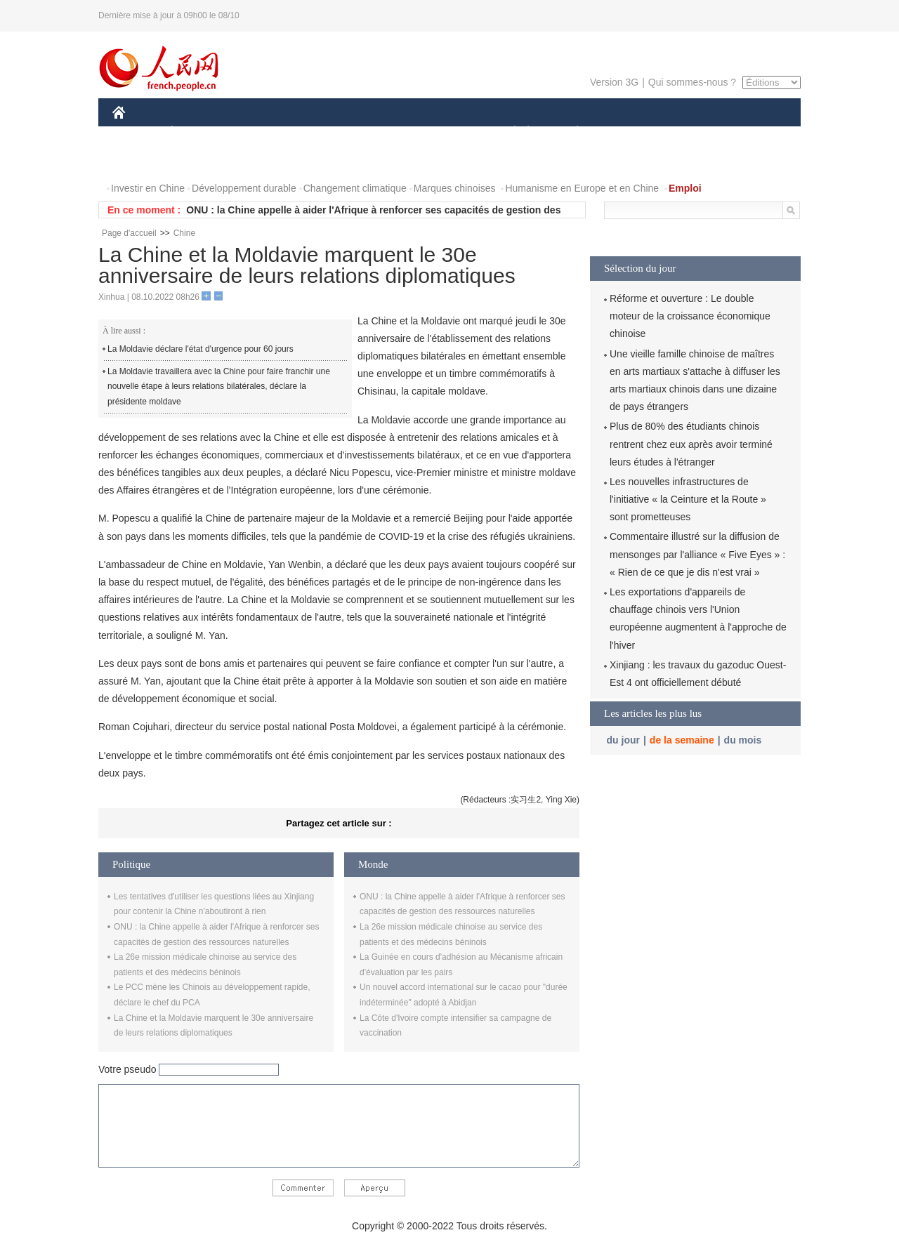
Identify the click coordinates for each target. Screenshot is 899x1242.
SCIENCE (382, 132)
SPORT (626, 132)
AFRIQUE (320, 132)
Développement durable (244, 188)
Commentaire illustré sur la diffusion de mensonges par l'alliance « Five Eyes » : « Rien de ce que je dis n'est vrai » (697, 554)
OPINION (752, 132)
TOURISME (686, 132)
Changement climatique (355, 188)
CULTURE (445, 132)
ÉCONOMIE (197, 132)
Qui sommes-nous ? (692, 82)
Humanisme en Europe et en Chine (582, 188)
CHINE (136, 132)
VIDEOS (197, 160)
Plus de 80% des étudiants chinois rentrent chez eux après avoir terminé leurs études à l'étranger (691, 444)
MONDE (261, 132)
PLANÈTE (570, 132)
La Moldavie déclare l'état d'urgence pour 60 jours (200, 349)
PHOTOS (141, 160)
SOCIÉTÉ (508, 132)
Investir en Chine (148, 188)
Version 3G (614, 82)
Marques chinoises (455, 188)
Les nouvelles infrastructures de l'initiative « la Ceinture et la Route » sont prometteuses (688, 499)
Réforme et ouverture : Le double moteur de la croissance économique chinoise (690, 316)
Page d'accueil (129, 233)
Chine (184, 233)
